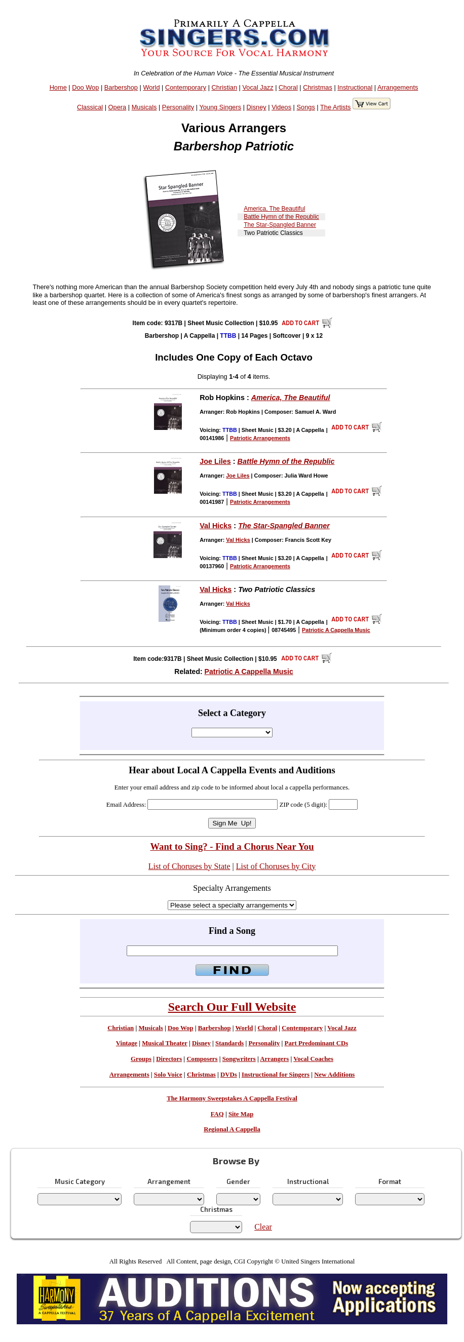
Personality (178, 107)
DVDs (228, 1074)
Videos (281, 107)
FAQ (217, 1114)
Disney (256, 107)
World (151, 87)
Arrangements (397, 87)
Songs (306, 107)
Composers (201, 1058)
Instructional (354, 87)
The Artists (335, 107)
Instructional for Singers (276, 1074)
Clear (263, 1226)
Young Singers (220, 107)
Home (58, 87)
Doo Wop (85, 87)
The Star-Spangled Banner (280, 224)
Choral (288, 87)
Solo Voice (168, 1074)
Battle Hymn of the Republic (281, 216)
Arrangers (274, 1058)
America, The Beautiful (274, 208)
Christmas (317, 87)
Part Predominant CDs (317, 1043)
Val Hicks (215, 526)
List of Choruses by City (276, 866)
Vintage (126, 1043)
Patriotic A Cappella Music (249, 671)
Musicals (144, 107)
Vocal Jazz (257, 87)
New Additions (334, 1074)
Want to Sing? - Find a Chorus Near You (232, 846)
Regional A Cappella (232, 1129)
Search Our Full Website (232, 1006)
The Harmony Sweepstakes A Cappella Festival (232, 1098)
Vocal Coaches (313, 1058)
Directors (169, 1058)
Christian (225, 87)
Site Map (240, 1114)
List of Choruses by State (189, 866)
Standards (229, 1043)
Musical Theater (164, 1043)
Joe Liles (215, 461)
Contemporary (185, 87)
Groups (141, 1058)
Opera (117, 107)
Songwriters (239, 1058)
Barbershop (121, 87)
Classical (90, 107)
